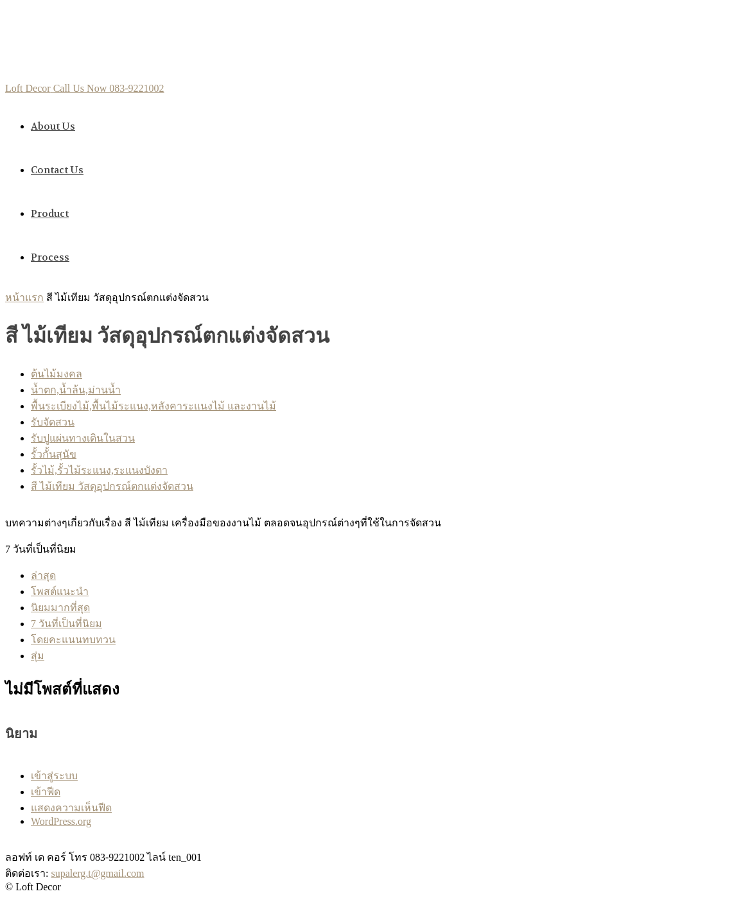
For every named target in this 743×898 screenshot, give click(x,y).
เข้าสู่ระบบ (54, 775)
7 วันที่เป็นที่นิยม (66, 623)
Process (50, 257)
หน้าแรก (24, 297)
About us (53, 126)
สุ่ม (37, 655)
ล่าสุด (43, 575)
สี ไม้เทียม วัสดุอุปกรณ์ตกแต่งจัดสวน (112, 486)
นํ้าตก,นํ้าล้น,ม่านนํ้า (76, 389)
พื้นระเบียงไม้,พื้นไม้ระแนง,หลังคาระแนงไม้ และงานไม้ (153, 406)
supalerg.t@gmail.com (97, 873)
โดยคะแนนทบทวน (73, 639)
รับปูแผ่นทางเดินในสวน (83, 438)
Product (50, 213)
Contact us (57, 170)
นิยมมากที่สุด (60, 607)
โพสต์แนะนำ (60, 591)
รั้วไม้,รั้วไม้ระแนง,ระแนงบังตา (99, 470)
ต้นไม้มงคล (56, 373)
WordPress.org (61, 821)
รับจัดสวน (52, 422)
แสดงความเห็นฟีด (71, 807)
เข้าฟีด (45, 791)
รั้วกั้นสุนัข (53, 454)
